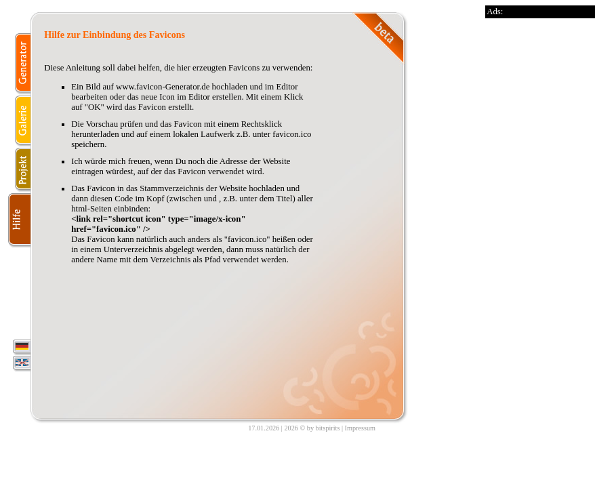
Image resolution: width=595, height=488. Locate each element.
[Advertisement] (539, 221)
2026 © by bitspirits (312, 428)
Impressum (360, 428)
